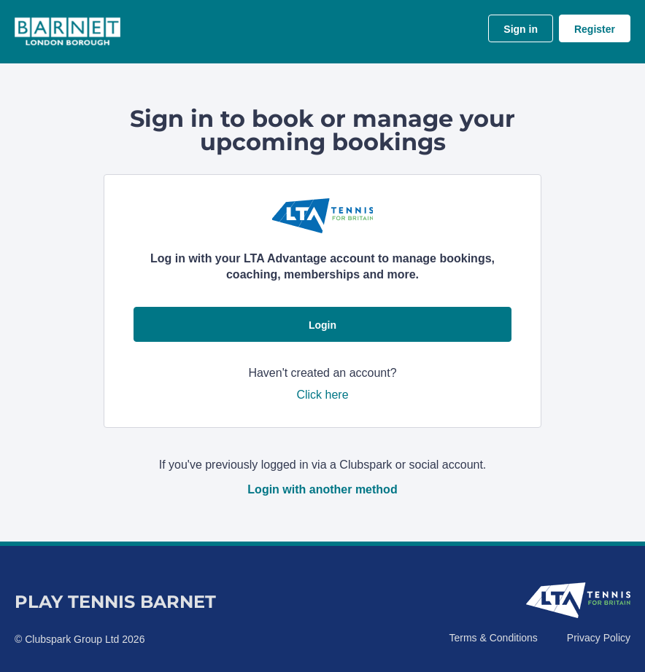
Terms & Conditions (493, 638)
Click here (322, 394)
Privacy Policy (598, 638)
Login (322, 325)
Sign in (520, 29)
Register (594, 29)
